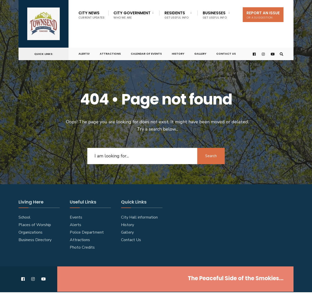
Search (211, 155)
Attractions (110, 54)
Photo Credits (82, 247)
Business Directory (35, 240)
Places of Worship (34, 225)
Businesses (215, 15)
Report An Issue (263, 15)
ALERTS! (84, 54)
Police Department (87, 232)
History (178, 54)
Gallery (200, 54)
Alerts (75, 225)
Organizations (30, 232)
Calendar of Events (146, 54)
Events (76, 217)
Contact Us (226, 54)
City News (91, 15)
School (24, 217)
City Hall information (139, 217)
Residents (176, 15)
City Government (132, 15)
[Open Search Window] (281, 54)
